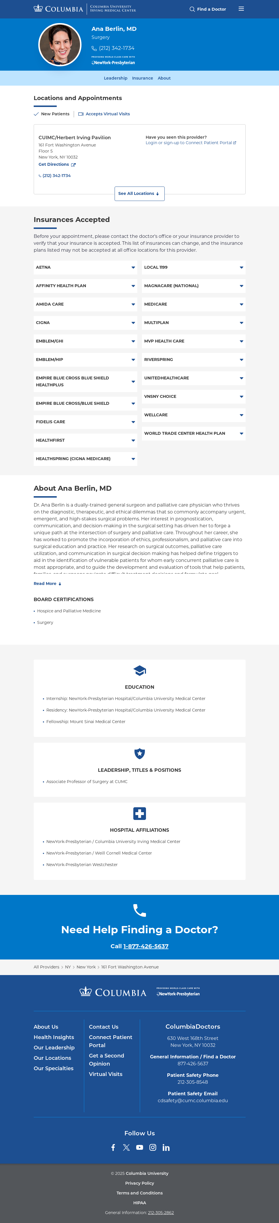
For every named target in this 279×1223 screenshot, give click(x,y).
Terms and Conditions (140, 1193)
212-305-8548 (193, 1082)
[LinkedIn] (166, 1147)
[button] (140, 194)
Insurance (142, 78)
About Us (46, 1027)
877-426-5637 (193, 1063)
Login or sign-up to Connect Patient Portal (189, 142)
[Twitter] (126, 1147)
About (164, 78)
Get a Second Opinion (106, 1060)
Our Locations (52, 1058)
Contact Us (103, 1027)
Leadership (116, 78)
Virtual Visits (105, 1074)
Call (139, 946)
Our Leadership (54, 1048)
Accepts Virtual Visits (108, 113)
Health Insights (54, 1037)
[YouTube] (139, 1147)
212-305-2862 (161, 1212)
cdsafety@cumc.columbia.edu (193, 1100)
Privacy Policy (139, 1183)
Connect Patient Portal (110, 1041)
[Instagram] (153, 1147)
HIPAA (139, 1202)
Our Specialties (53, 1068)
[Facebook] (113, 1147)
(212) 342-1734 (116, 48)
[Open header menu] (241, 8)
